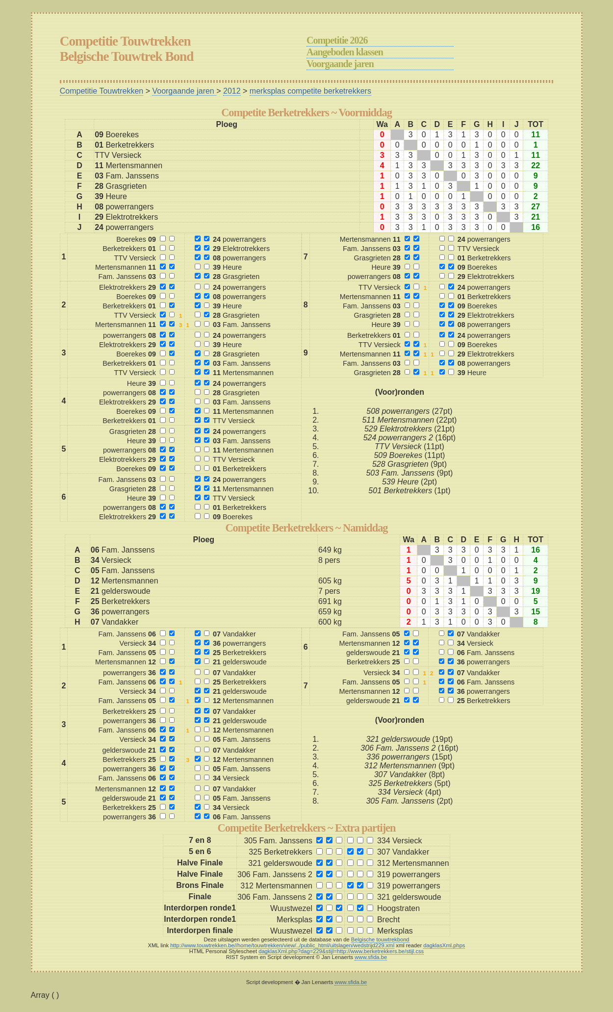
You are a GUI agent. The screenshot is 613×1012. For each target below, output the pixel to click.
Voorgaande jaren (340, 63)
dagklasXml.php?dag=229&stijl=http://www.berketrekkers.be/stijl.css (341, 951)
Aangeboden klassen (344, 52)
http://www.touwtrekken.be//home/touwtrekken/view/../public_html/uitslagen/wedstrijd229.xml (282, 945)
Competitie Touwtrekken (101, 91)
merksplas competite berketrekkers (310, 91)
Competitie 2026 (336, 40)
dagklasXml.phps (444, 945)
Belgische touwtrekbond (380, 939)
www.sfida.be (371, 957)
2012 (232, 91)
